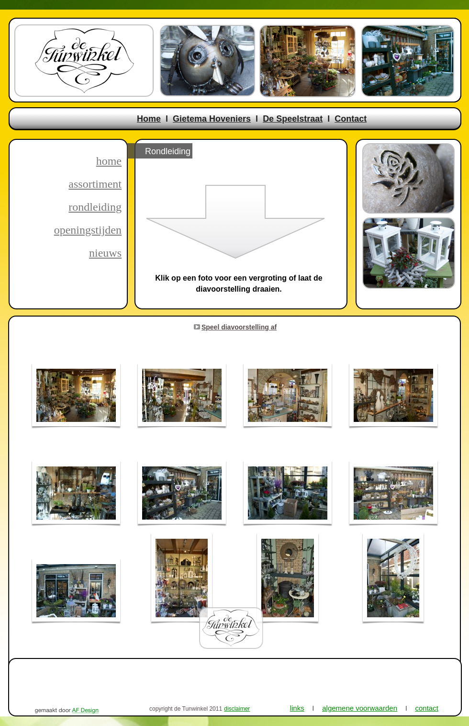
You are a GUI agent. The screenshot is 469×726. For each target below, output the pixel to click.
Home (149, 119)
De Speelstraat (293, 119)
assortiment (95, 184)
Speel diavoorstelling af (239, 327)
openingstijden (88, 230)
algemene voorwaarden (359, 708)
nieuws (105, 253)
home (109, 161)
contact (426, 708)
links (297, 708)
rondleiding (95, 207)
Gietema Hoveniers (212, 119)
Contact (351, 119)
